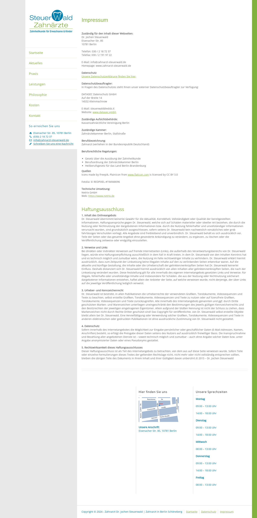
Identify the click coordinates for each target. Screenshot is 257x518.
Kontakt (34, 115)
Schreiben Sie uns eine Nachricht (53, 143)
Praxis (33, 73)
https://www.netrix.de (101, 196)
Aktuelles (35, 63)
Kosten (34, 105)
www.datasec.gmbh (104, 112)
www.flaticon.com (138, 174)
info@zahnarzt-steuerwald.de (51, 140)
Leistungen (37, 84)
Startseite (36, 53)
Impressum (226, 511)
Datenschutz (208, 511)
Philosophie (38, 95)
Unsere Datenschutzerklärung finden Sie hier (109, 76)
